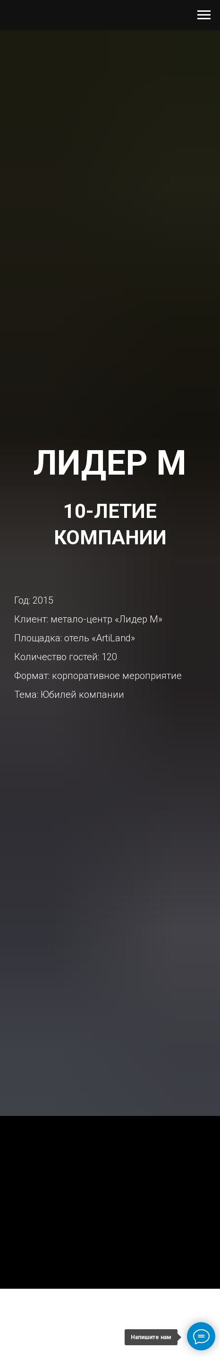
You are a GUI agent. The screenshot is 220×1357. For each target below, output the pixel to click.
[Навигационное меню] (204, 15)
